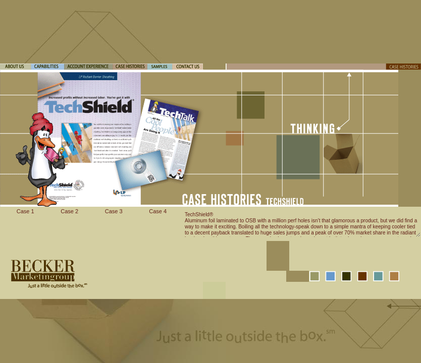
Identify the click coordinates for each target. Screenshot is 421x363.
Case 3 (114, 211)
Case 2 (69, 211)
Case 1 (25, 211)
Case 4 (158, 211)
